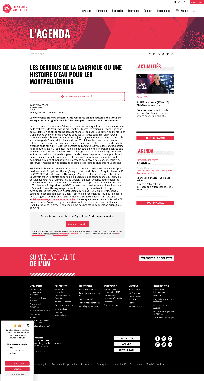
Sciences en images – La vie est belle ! (154, 179)
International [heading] (162, 285)
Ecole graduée (61, 309)
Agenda (126, 351)
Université (86, 10)
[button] (163, 54)
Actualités (127, 345)
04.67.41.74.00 (37, 358)
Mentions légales (39, 371)
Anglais (184, 10)
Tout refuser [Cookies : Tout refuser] (17, 368)
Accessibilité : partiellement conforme (72, 371)
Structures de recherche (36, 305)
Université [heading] (36, 285)
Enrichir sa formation (65, 305)
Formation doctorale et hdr (89, 294)
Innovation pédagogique (61, 313)
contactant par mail (60, 235)
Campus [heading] (134, 285)
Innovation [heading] (111, 285)
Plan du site (136, 371)
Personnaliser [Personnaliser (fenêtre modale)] (17, 374)
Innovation (133, 10)
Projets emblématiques (37, 311)
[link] (150, 54)
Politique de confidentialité (111, 371)
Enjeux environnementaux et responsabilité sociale (39, 324)
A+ (180, 2)
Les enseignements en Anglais (162, 306)
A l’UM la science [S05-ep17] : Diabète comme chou (153, 104)
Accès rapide (196, 2)
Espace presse (127, 357)
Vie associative (136, 306)
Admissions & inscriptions (61, 291)
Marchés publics (155, 371)
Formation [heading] (61, 285)
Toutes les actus (155, 138)
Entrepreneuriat (112, 307)
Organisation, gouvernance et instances (37, 292)
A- (185, 2)
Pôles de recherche (88, 289)
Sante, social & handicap (136, 298)
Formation (101, 10)
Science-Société (86, 299)
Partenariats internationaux (160, 291)
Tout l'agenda (155, 202)
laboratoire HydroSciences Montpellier (56, 199)
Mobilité (157, 295)
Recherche (117, 10)
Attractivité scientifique (85, 304)
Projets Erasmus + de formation (163, 300)
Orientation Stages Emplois (64, 297)
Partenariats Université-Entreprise (110, 298)
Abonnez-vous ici (77, 224)
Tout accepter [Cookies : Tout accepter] (17, 363)
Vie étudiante (135, 293)
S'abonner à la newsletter (156, 258)
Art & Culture (135, 289)
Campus (148, 10)
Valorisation (110, 304)
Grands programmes (89, 309)
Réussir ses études (64, 301)
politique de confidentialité (68, 233)
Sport (131, 303)
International (164, 10)
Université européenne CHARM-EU (163, 314)
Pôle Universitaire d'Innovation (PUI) (113, 291)
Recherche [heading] (86, 285)
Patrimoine (35, 316)
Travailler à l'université (35, 332)
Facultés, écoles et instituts (39, 299)
